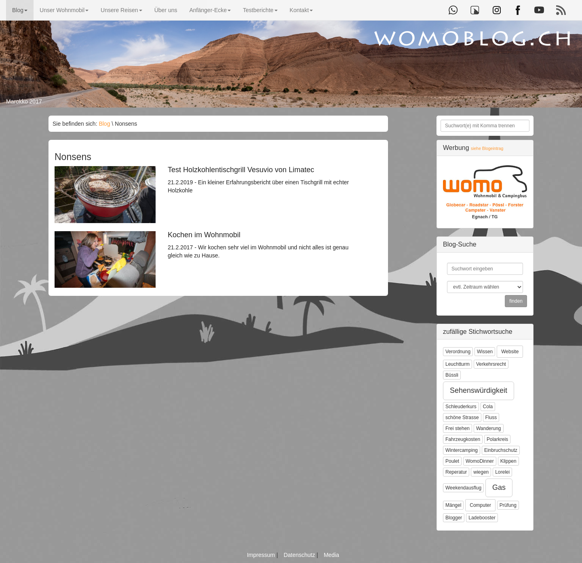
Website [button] (510, 351)
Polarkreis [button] (497, 439)
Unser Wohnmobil (64, 10)
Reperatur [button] (456, 472)
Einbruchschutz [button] (500, 450)
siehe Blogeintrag (487, 148)
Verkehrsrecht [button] (491, 364)
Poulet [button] (452, 461)
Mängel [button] (453, 505)
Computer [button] (480, 505)
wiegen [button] (481, 472)
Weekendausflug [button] (463, 488)
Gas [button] (499, 487)
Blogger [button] (453, 518)
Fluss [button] (491, 417)
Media (331, 555)
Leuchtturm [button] (457, 364)
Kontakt (301, 10)
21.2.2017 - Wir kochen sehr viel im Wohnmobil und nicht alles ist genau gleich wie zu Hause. (261, 245)
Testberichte (260, 10)
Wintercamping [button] (461, 450)
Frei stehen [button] (457, 428)
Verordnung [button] (457, 351)
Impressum (261, 555)
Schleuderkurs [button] (461, 406)
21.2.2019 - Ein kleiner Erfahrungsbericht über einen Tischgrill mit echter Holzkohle (261, 180)
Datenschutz (300, 555)
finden (516, 301)
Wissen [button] (485, 351)
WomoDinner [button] (480, 461)
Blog (19, 10)
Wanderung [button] (488, 428)
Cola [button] (488, 406)
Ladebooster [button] (482, 518)
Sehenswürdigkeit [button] (478, 390)
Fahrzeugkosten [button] (462, 439)
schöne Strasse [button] (462, 417)
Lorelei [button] (502, 472)
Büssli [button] (451, 375)
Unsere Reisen (121, 10)
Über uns (165, 10)
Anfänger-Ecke (210, 10)
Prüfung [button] (508, 505)
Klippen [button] (508, 461)
